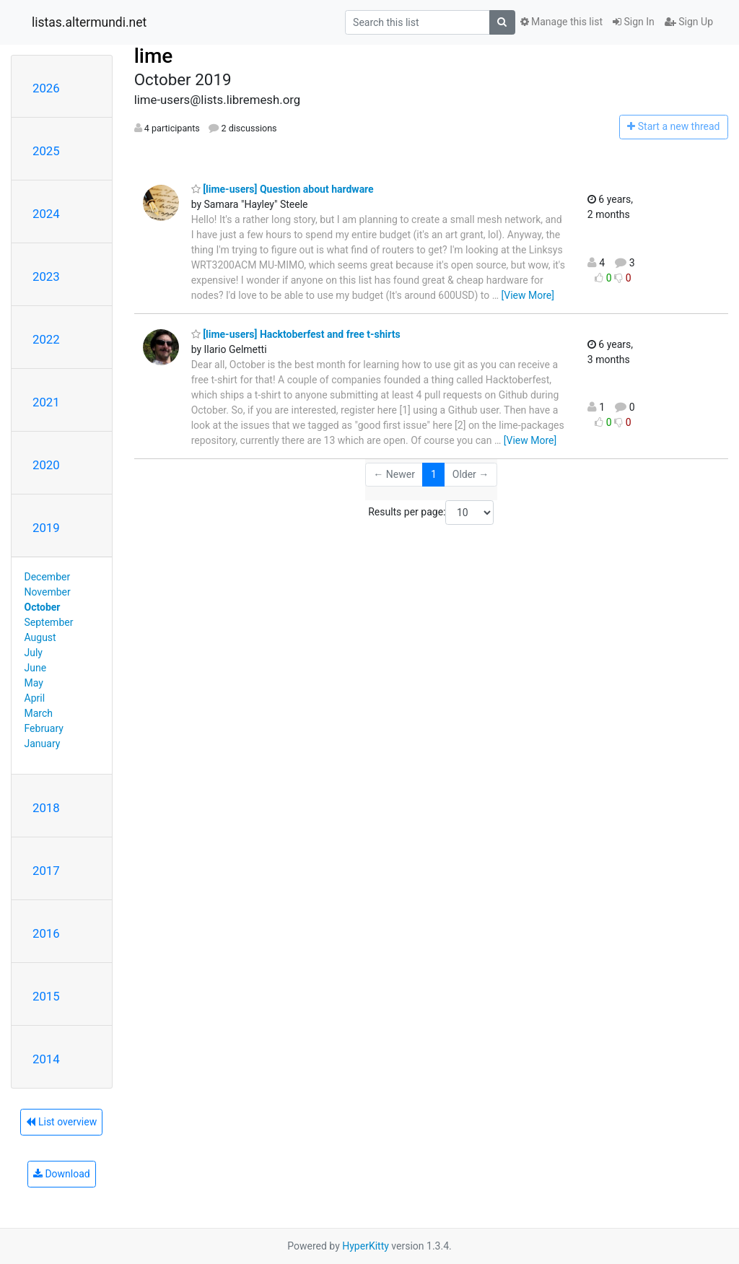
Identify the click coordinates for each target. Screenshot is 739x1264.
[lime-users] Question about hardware (282, 189)
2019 (46, 527)
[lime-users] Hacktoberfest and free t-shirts (296, 334)
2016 (46, 933)
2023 (46, 276)
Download (61, 1174)
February (44, 728)
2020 (46, 465)
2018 (46, 808)
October (43, 607)
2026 (46, 88)
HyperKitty (365, 1246)
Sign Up (689, 21)
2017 (46, 870)
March (39, 713)
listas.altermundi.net (89, 22)
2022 (46, 339)
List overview (61, 1122)
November (48, 592)
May (34, 683)
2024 (46, 213)
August (40, 637)
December (48, 577)
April (35, 698)
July (34, 652)
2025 (46, 151)
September (49, 622)
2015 (46, 996)
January (43, 743)
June (36, 668)
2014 (46, 1059)
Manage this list (561, 21)
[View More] (528, 295)
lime (153, 56)
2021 (46, 402)
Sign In (634, 21)
